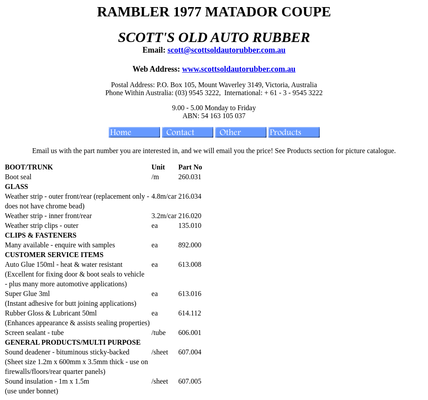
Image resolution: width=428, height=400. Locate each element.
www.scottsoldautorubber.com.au (238, 69)
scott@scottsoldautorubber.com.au (227, 50)
